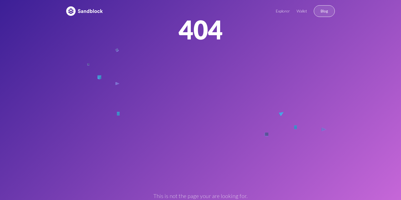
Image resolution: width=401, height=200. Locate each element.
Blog (324, 11)
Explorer (283, 11)
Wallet (302, 11)
